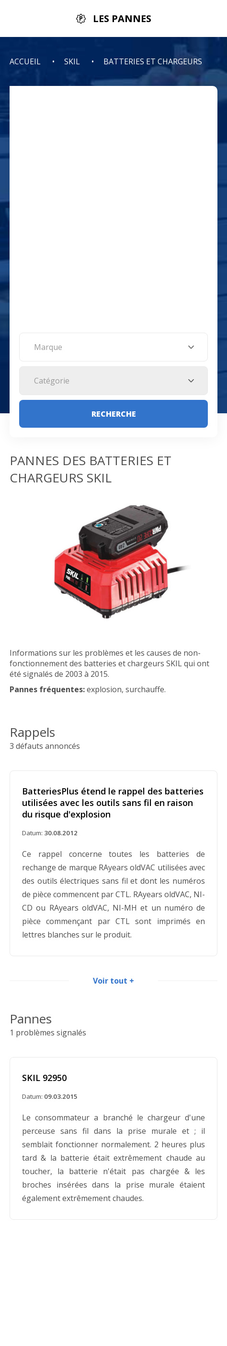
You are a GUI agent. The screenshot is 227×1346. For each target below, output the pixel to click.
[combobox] (113, 347)
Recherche (113, 414)
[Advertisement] (113, 214)
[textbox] (113, 347)
